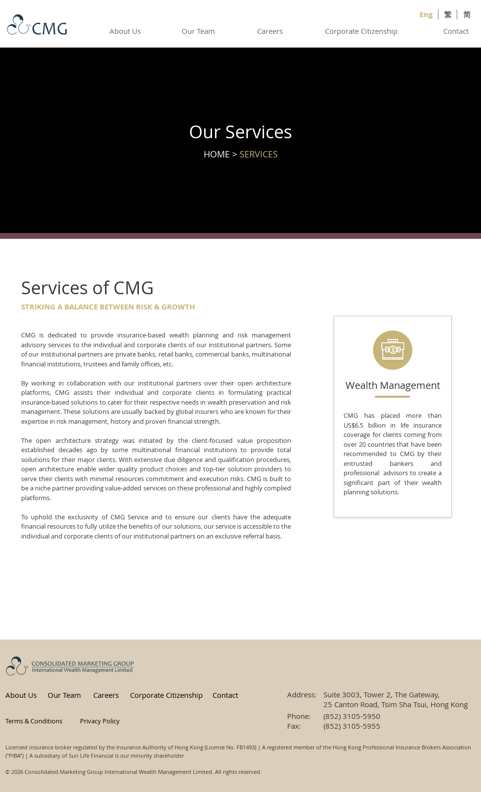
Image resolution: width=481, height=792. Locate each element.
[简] (467, 14)
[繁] (448, 14)
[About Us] (126, 31)
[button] (37, 721)
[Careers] (271, 31)
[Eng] (427, 14)
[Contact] (457, 31)
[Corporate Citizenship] (362, 31)
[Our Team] (199, 31)
